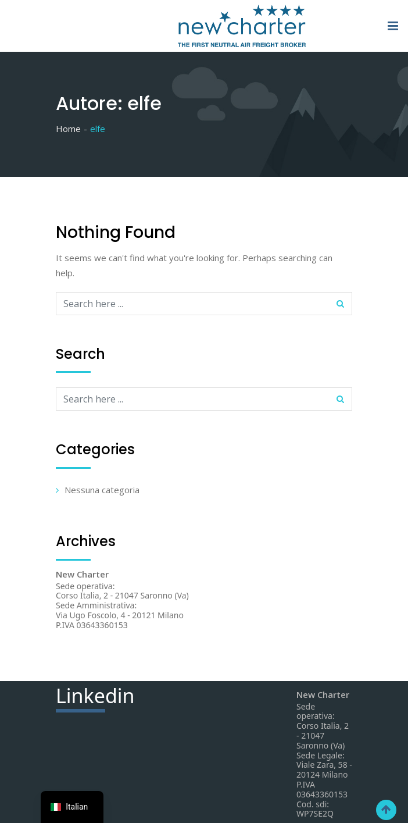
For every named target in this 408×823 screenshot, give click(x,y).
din (95, 697)
